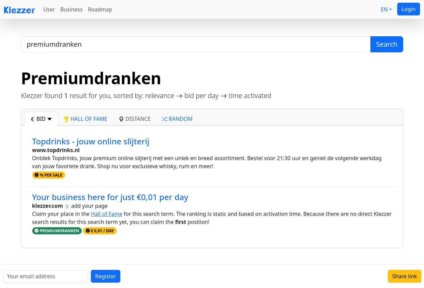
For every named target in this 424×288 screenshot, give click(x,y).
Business (71, 9)
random (177, 119)
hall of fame (85, 119)
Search (386, 44)
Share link (404, 276)
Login (409, 9)
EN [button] (384, 9)
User (49, 9)
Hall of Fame (106, 214)
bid (41, 119)
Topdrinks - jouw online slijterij (90, 141)
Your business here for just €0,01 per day (110, 196)
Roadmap (100, 9)
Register (105, 276)
